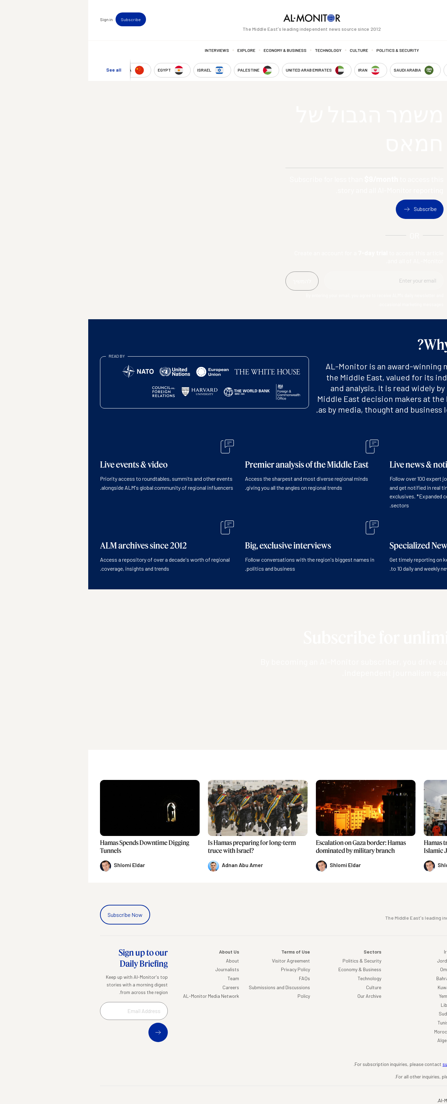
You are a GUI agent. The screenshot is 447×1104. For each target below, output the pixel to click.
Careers (142, 987)
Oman (358, 969)
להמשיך (419, 692)
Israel (429, 996)
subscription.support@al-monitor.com (394, 1064)
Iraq (360, 952)
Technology (240, 50)
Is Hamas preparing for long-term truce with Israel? (164, 846)
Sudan (357, 1013)
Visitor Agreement (203, 961)
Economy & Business (196, 50)
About (144, 961)
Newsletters (407, 19)
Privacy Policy (207, 969)
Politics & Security (309, 50)
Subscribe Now (36, 914)
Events (383, 19)
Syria (430, 1040)
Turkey (428, 961)
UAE (430, 987)
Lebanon (426, 1031)
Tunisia (356, 1022)
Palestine (425, 1005)
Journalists (139, 969)
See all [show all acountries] (25, 70)
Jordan (356, 961)
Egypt (429, 1013)
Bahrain (356, 978)
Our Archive (281, 996)
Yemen (357, 996)
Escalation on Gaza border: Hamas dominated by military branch (273, 846)
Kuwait (356, 987)
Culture (271, 50)
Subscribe (43, 19)
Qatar (429, 1022)
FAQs (216, 978)
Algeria (356, 1040)
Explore (158, 50)
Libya (358, 1005)
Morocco (355, 1031)
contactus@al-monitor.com (406, 1076)
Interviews (129, 50)
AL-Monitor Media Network (123, 996)
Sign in (18, 19)
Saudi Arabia (421, 969)
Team (145, 978)
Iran (431, 978)
